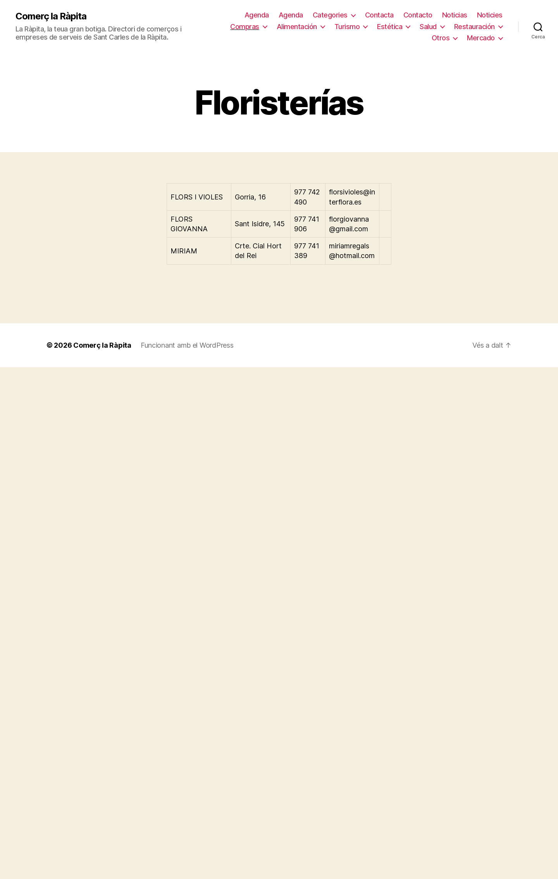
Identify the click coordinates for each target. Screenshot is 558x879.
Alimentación (297, 27)
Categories (330, 15)
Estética (389, 27)
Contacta (379, 15)
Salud (428, 27)
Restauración (474, 27)
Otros (441, 38)
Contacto (417, 15)
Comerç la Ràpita (51, 16)
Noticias (454, 15)
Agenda (257, 15)
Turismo (347, 27)
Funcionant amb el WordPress (187, 345)
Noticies (490, 15)
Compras (244, 27)
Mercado (481, 38)
